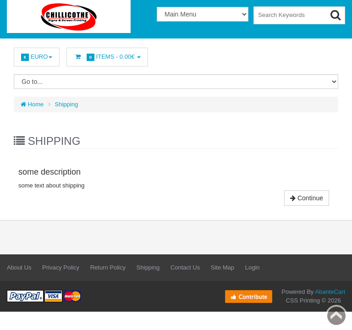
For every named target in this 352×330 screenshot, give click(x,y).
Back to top (336, 315)
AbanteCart (330, 291)
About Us (19, 267)
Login (252, 267)
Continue (306, 198)
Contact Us (185, 267)
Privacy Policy (60, 267)
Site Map (222, 267)
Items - (107, 57)
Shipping (66, 104)
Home (32, 104)
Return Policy (108, 267)
